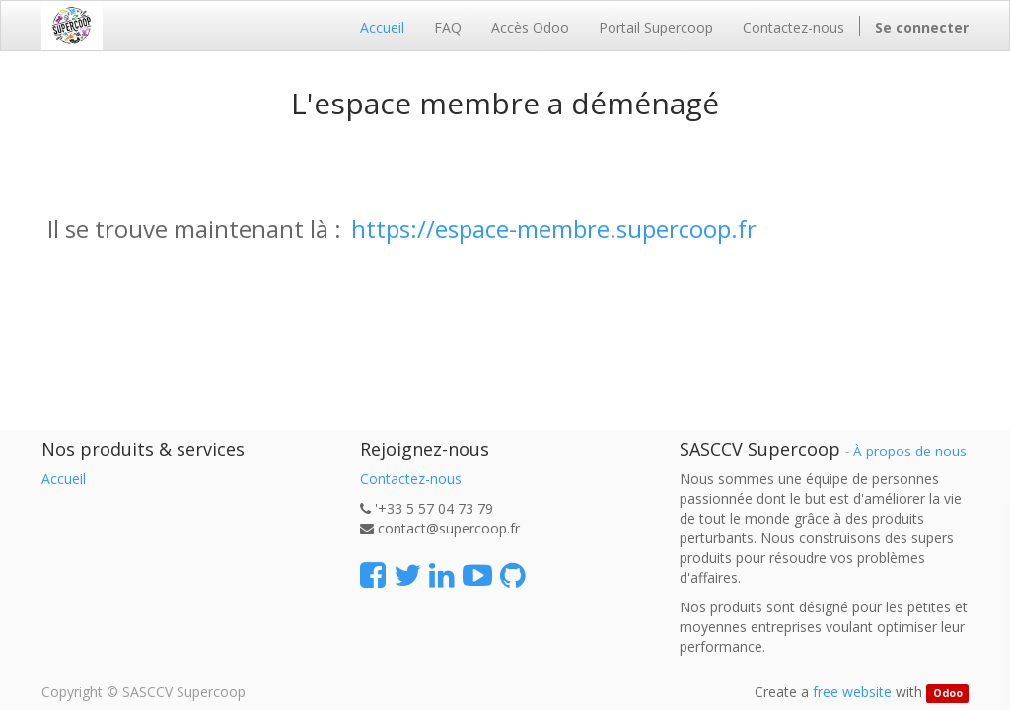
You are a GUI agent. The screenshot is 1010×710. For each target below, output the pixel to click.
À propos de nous (910, 451)
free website (852, 691)
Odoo (948, 693)
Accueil (63, 478)
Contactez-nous (411, 478)
